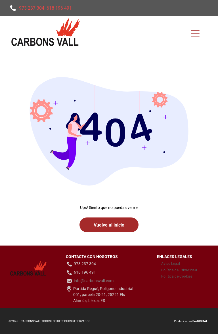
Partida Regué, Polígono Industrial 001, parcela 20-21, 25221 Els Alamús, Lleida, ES (103, 294)
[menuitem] (170, 263)
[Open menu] (195, 33)
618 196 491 (59, 8)
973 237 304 (31, 8)
